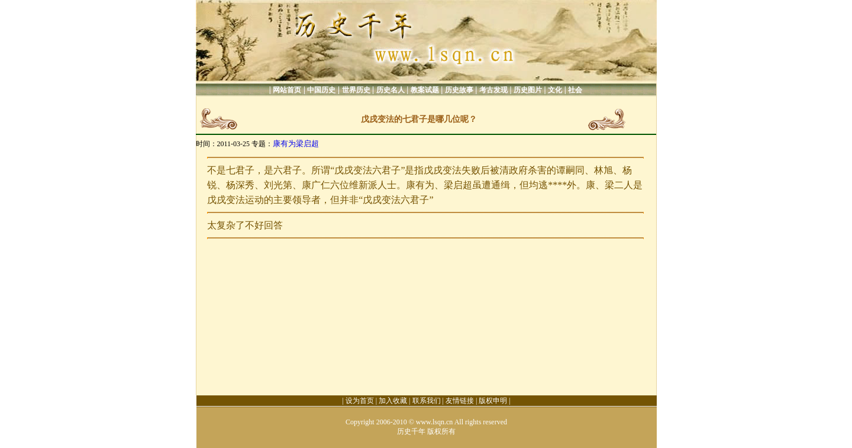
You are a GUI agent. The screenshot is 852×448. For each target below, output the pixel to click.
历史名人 (390, 90)
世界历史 (356, 90)
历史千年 (411, 431)
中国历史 (321, 90)
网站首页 (287, 90)
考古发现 (493, 90)
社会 (575, 90)
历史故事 (459, 90)
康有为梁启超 (296, 143)
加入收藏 (393, 401)
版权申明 (493, 401)
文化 (555, 90)
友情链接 (460, 401)
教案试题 (425, 90)
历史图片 (528, 90)
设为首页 (360, 401)
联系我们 (426, 401)
